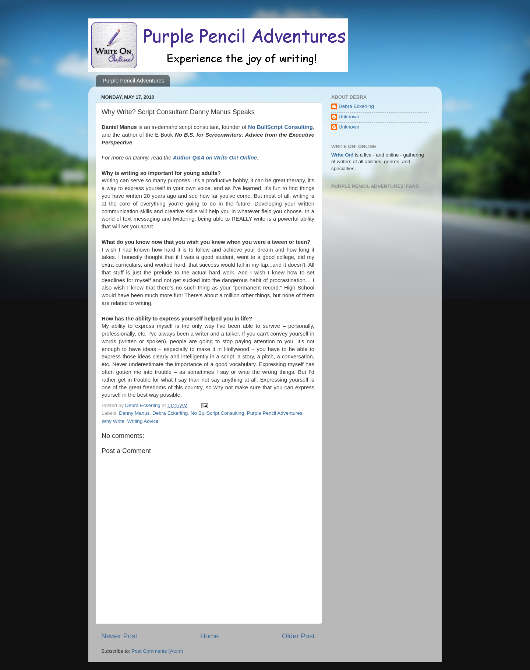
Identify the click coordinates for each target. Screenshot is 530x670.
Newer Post (119, 636)
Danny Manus (134, 413)
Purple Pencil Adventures (134, 80)
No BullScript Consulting (217, 413)
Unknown (349, 116)
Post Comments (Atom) (157, 651)
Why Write (113, 421)
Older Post (298, 636)
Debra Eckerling (170, 413)
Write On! (342, 155)
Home (209, 636)
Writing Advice (143, 421)
